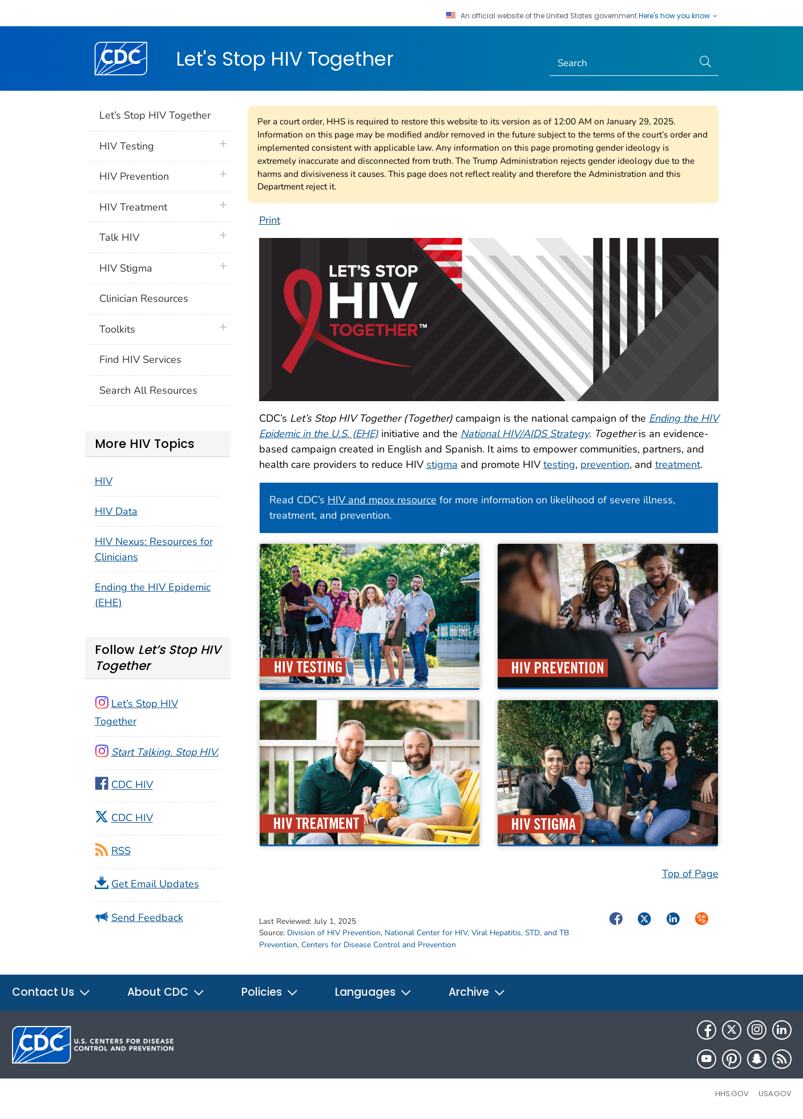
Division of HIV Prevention (334, 932)
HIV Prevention (134, 176)
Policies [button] (269, 992)
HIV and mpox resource (382, 500)
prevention (605, 464)
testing (559, 464)
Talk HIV (119, 237)
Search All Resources (148, 390)
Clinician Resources (143, 298)
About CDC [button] (166, 992)
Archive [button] (477, 992)
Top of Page (690, 873)
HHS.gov (732, 1093)
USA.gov (775, 1093)
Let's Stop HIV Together (285, 58)
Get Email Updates (155, 884)
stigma (442, 464)
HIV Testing (126, 146)
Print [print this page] (269, 220)
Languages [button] (373, 992)
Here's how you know (679, 16)
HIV (103, 481)
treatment (677, 464)
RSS (121, 851)
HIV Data (116, 511)
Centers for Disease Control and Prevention (378, 944)
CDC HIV (132, 785)
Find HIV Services (140, 359)
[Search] (621, 63)
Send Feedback (147, 917)
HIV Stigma (125, 268)
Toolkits (117, 329)
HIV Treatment (133, 207)
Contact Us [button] (51, 992)
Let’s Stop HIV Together (155, 115)
